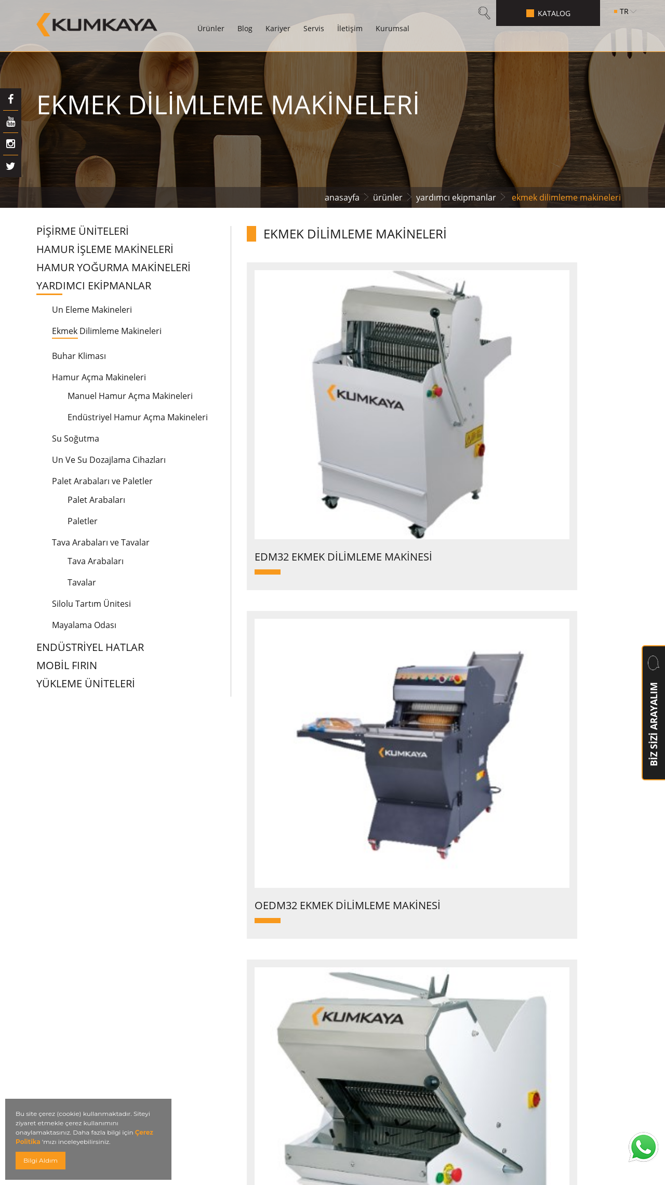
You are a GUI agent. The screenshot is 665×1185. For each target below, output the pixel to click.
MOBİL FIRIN (66, 665)
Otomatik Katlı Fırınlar (261, 1041)
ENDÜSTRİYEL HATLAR (90, 647)
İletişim (350, 28)
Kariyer (277, 28)
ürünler (388, 197)
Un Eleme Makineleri (92, 309)
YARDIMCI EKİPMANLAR (93, 286)
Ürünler (210, 28)
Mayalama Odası (84, 625)
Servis (313, 28)
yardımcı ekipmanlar (456, 197)
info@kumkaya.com (546, 986)
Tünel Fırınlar (240, 1022)
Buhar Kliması (79, 356)
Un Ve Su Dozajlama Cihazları (109, 460)
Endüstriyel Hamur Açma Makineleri (138, 417)
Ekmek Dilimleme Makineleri (107, 331)
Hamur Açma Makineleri (99, 377)
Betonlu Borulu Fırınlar (263, 905)
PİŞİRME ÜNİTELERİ (82, 231)
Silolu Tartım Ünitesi (91, 604)
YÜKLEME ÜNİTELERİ (85, 683)
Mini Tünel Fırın (246, 1139)
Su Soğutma (75, 438)
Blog (244, 28)
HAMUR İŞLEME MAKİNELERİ (105, 249)
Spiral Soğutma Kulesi (261, 1080)
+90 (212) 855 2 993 (523, 964)
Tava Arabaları (96, 561)
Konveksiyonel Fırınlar (261, 944)
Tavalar (82, 582)
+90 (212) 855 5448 (521, 939)
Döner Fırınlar (242, 963)
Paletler (83, 521)
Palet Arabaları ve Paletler (102, 481)
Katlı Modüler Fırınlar (259, 924)
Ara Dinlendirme (248, 1002)
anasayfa (342, 197)
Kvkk (220, 1119)
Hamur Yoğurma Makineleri (275, 885)
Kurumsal (392, 28)
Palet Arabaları (96, 500)
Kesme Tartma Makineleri (270, 983)
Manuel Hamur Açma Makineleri (130, 396)
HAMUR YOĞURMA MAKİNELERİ (113, 267)
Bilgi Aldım (40, 1160)
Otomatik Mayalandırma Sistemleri (293, 1061)
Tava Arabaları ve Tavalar (101, 542)
